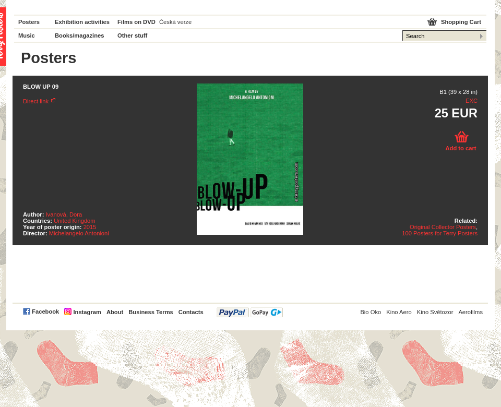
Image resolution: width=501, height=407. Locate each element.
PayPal (250, 312)
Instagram (87, 312)
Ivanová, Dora (64, 214)
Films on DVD (136, 22)
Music (26, 35)
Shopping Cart (461, 22)
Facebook (45, 311)
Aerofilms (470, 312)
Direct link (36, 101)
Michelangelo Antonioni (79, 233)
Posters (29, 22)
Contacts (191, 312)
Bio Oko (370, 312)
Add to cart (460, 148)
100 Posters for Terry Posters (440, 233)
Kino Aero (399, 312)
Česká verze (175, 22)
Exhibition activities (82, 22)
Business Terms (150, 312)
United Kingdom (75, 221)
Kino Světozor (435, 312)
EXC (472, 101)
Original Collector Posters (443, 227)
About (114, 312)
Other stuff (132, 35)
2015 (90, 227)
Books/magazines (79, 35)
